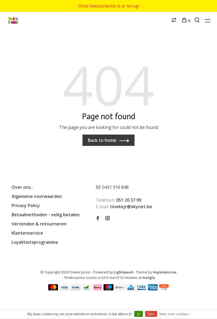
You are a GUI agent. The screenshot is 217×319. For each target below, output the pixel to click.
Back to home (102, 140)
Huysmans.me (165, 272)
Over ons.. (22, 187)
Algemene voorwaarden (37, 196)
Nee (151, 314)
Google (148, 277)
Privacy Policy (26, 205)
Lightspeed (123, 272)
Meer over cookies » (174, 314)
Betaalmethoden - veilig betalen (46, 215)
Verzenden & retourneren (39, 224)
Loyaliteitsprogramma (35, 242)
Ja (138, 314)
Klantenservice (27, 233)
